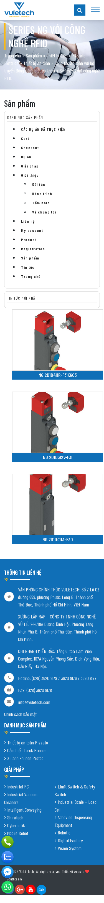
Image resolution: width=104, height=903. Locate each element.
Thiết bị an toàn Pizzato (27, 742)
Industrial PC (18, 786)
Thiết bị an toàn (36, 63)
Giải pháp (30, 166)
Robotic (64, 832)
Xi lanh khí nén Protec (25, 758)
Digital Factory (70, 840)
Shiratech (15, 817)
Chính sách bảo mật (20, 714)
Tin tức (28, 267)
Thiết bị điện (57, 55)
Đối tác (38, 184)
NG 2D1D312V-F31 (57, 457)
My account (32, 230)
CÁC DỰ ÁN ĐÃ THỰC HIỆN (43, 129)
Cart (25, 138)
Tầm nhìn (41, 202)
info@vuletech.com (34, 702)
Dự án (26, 156)
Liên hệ (28, 221)
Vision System (70, 848)
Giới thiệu (30, 175)
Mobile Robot (17, 833)
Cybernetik (16, 825)
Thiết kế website (73, 871)
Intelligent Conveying (24, 810)
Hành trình (42, 193)
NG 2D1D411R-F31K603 (58, 375)
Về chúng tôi (44, 212)
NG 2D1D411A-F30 (57, 539)
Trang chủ (12, 55)
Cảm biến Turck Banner (26, 750)
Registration (33, 248)
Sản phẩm (34, 55)
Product (28, 239)
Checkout (30, 147)
